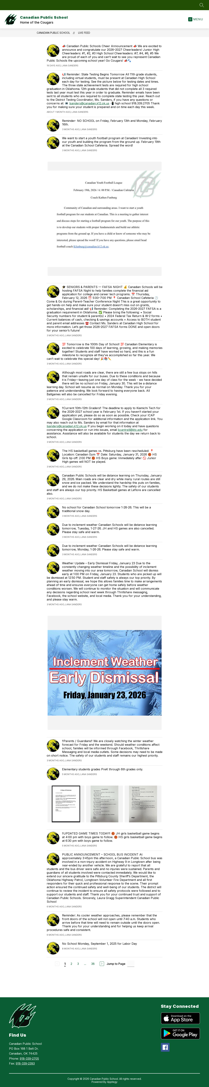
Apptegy (112, 1081)
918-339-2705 (29, 1058)
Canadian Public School (53, 32)
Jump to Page (116, 964)
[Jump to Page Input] (130, 963)
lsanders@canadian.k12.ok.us (89, 103)
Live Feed (84, 32)
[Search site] (202, 5)
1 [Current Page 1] (65, 964)
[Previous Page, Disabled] (57, 964)
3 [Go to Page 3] (78, 964)
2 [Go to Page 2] (71, 964)
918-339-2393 (25, 1063)
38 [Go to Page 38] (93, 964)
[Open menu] (195, 19)
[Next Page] (102, 964)
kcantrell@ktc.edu (130, 430)
